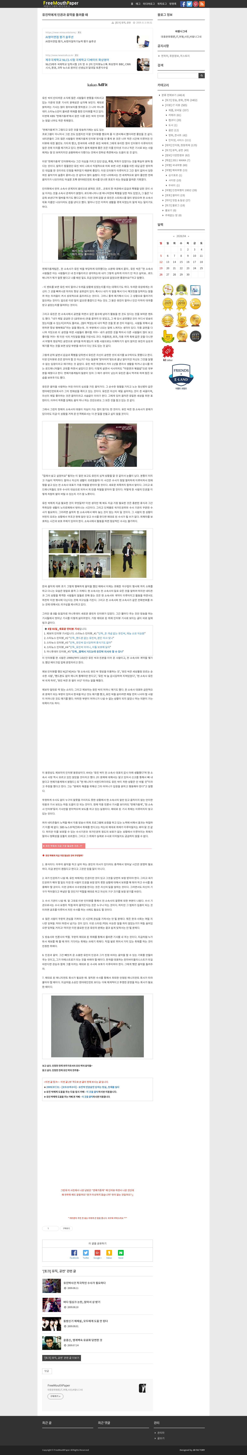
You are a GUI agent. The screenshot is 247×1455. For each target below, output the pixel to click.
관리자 (160, 1433)
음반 (173, 130)
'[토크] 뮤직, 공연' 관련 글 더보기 (61, 1358)
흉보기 (170, 210)
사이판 (174, 180)
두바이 (174, 185)
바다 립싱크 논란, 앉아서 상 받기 (81, 1302)
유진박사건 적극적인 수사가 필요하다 (84, 1283)
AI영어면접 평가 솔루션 (60, 37)
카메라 (174, 115)
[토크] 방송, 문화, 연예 (180, 100)
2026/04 (181, 236)
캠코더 (174, 120)
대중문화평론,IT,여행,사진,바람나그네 (65, 1390)
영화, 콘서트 (177, 135)
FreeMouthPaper (59, 1385)
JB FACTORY (199, 1450)
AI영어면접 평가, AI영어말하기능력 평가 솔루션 (71, 41)
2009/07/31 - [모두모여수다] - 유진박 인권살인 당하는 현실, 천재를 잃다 (82, 1087)
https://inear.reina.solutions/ (61, 32)
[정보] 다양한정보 (177, 155)
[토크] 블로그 (174, 205)
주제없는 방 (173, 215)
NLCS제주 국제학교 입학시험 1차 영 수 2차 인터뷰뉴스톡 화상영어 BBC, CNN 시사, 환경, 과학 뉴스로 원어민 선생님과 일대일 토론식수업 (88, 66)
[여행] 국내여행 (175, 165)
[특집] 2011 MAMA (177, 160)
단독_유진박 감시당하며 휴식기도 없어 (90, 642)
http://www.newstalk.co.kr (59, 55)
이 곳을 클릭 (92, 1092)
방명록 (172, 4)
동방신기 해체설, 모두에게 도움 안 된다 (85, 1321)
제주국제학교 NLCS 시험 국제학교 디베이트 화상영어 (77, 60)
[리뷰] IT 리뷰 (175, 105)
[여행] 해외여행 (175, 170)
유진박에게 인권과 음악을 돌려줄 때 (65, 15)
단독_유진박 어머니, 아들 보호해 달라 (90, 647)
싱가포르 (175, 175)
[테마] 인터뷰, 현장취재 (180, 145)
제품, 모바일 (178, 110)
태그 (138, 4)
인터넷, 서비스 (179, 140)
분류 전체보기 (173, 95)
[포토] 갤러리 (174, 195)
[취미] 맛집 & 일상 (177, 200)
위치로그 (162, 4)
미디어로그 (149, 4)
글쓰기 (160, 1438)
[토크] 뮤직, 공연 (123, 23)
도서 (172, 125)
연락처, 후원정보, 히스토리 (175, 56)
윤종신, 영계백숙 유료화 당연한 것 (82, 1340)
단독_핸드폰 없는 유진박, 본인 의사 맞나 (91, 638)
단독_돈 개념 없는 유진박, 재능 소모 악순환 (121, 633)
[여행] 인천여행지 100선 (180, 190)
